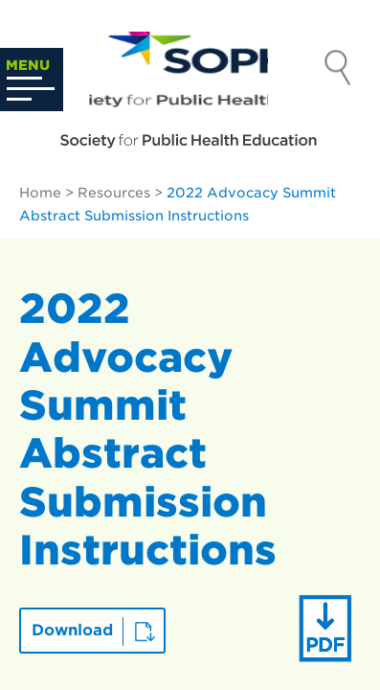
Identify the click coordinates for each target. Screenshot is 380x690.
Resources (114, 192)
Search (338, 70)
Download (72, 630)
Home (40, 192)
